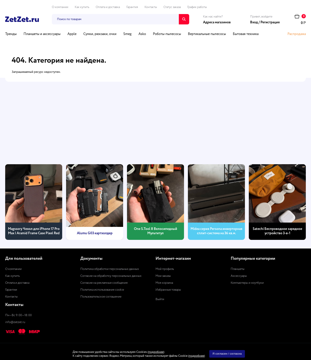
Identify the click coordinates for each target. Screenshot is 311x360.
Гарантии (11, 289)
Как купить (82, 7)
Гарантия (132, 7)
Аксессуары (239, 275)
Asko (142, 34)
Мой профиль (165, 269)
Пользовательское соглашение (100, 296)
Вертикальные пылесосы (207, 34)
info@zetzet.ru (15, 322)
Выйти (160, 299)
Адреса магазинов (217, 22)
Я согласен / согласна (227, 353)
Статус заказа (172, 7)
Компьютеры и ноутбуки (247, 282)
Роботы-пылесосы (167, 34)
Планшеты (237, 269)
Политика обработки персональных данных (109, 269)
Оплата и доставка (108, 7)
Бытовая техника (246, 34)
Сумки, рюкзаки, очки (99, 34)
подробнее (155, 352)
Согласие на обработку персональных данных (110, 275)
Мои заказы (163, 275)
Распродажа (296, 34)
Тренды (11, 34)
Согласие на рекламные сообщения (104, 282)
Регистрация (270, 22)
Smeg (127, 34)
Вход (254, 22)
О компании (60, 7)
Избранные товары (168, 289)
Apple (71, 34)
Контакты (150, 7)
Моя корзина (164, 282)
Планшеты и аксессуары (42, 34)
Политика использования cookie (102, 289)
